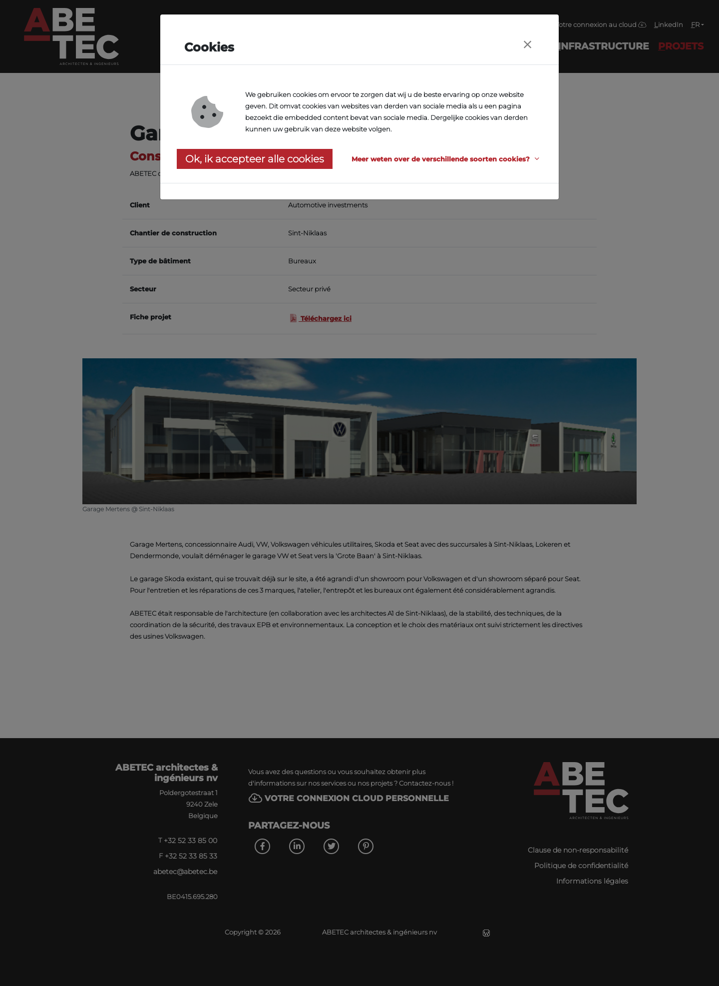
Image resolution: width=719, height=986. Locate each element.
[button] (447, 159)
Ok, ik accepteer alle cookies (254, 159)
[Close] (527, 44)
